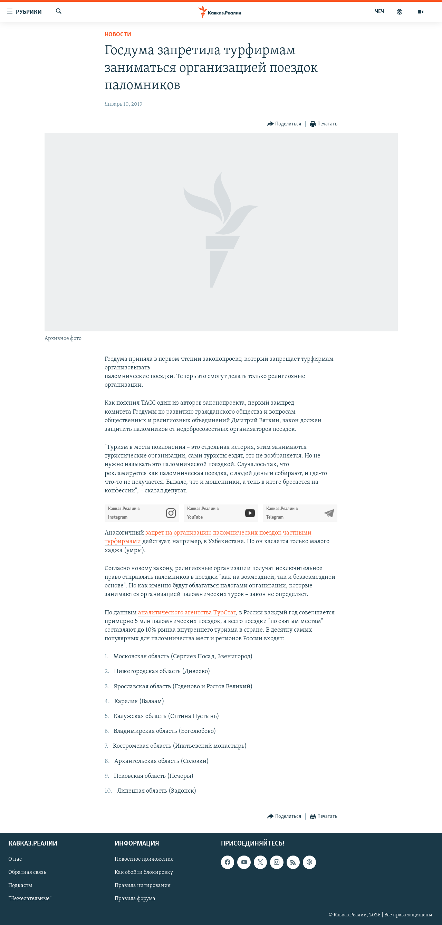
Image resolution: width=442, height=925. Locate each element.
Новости (118, 34)
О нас (15, 859)
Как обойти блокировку (144, 873)
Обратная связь (27, 873)
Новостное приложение (144, 859)
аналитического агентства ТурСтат (187, 613)
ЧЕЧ (379, 12)
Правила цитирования (143, 886)
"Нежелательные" (29, 899)
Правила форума (135, 899)
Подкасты (20, 886)
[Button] (284, 124)
